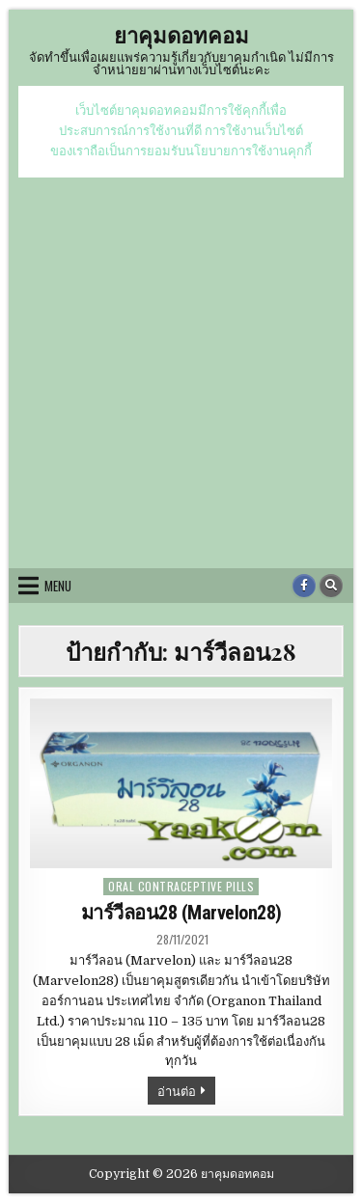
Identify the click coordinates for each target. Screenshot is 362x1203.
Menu (57, 585)
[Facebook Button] (304, 585)
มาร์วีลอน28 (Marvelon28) (181, 912)
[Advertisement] (181, 368)
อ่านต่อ (186, 1092)
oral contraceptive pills (181, 886)
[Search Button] (331, 585)
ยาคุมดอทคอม (181, 34)
